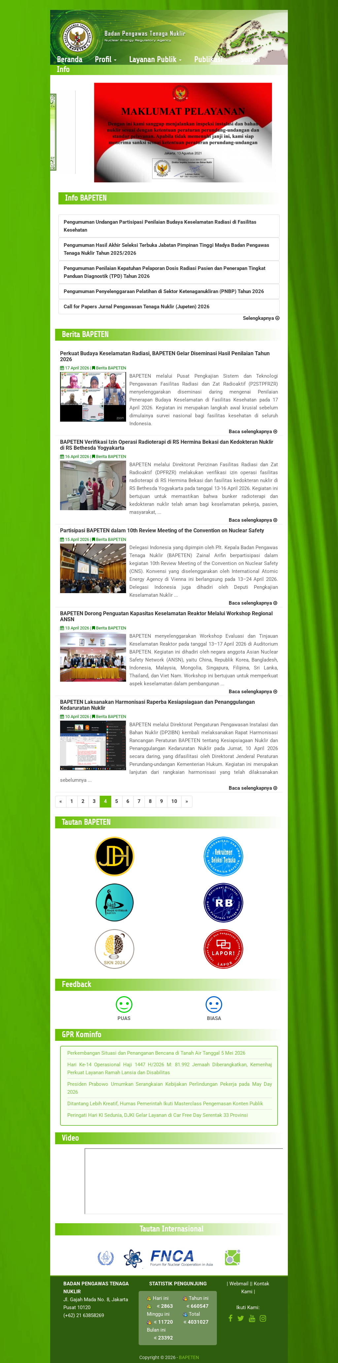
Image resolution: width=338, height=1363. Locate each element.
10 (174, 801)
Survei (250, 59)
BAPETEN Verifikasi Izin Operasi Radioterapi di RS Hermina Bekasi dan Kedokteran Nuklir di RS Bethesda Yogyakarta (166, 445)
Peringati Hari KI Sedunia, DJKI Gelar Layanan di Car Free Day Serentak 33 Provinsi (157, 1115)
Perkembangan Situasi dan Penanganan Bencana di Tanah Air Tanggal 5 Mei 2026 (156, 1053)
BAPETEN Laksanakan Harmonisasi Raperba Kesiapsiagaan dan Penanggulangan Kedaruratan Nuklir (157, 705)
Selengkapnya (261, 318)
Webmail (239, 1284)
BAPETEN (189, 1357)
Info (63, 69)
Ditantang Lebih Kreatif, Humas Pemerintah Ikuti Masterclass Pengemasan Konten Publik (165, 1104)
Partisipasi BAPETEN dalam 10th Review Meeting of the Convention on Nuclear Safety (162, 530)
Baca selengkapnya (253, 432)
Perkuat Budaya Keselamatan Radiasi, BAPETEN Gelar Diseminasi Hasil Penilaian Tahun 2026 (165, 356)
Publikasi (211, 59)
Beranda (69, 59)
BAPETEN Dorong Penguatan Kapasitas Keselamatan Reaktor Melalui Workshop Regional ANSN (166, 616)
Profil (106, 59)
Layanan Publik (155, 59)
